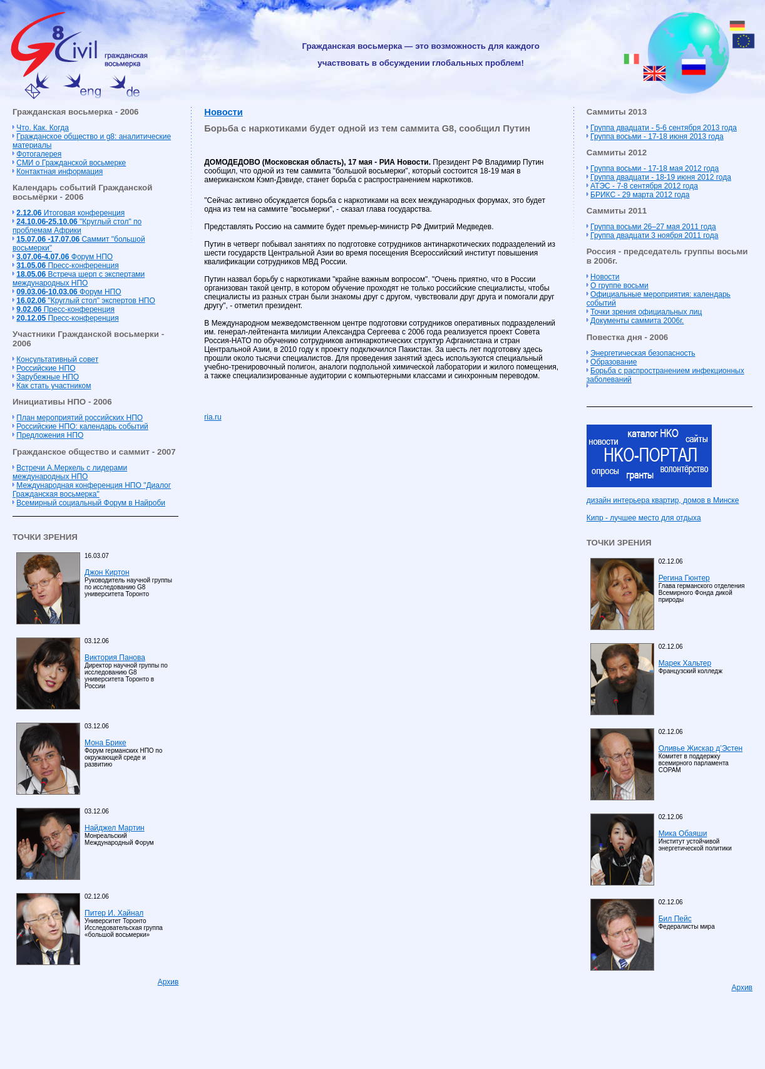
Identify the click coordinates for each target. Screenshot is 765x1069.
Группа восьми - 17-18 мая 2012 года (654, 168)
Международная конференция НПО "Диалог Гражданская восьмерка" (92, 489)
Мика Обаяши (683, 833)
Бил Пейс (675, 918)
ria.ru (212, 417)
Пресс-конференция (67, 265)
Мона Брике (105, 742)
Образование (613, 362)
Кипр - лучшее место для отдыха (644, 518)
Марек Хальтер (685, 663)
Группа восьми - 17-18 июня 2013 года (657, 136)
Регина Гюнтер (684, 578)
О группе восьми (619, 285)
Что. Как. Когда (42, 127)
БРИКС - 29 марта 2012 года (639, 194)
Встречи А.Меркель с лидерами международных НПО (70, 472)
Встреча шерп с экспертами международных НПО (79, 278)
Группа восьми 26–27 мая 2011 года (653, 226)
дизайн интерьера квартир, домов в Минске (663, 500)
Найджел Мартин (115, 828)
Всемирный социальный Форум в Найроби (90, 502)
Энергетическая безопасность (643, 353)
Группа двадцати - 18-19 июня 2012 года (660, 177)
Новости (223, 112)
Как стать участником (53, 385)
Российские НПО (45, 368)
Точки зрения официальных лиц (646, 311)
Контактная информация (59, 171)
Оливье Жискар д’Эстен (700, 748)
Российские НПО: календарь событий (82, 426)
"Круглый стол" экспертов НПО (85, 300)
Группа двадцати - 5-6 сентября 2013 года (663, 127)
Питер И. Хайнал (114, 913)
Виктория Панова (115, 657)
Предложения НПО (49, 435)
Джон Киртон (107, 572)
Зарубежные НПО (47, 377)
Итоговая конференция (70, 213)
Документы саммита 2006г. (637, 320)
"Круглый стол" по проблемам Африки (77, 226)
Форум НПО (64, 256)
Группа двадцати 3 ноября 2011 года (654, 235)
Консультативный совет (57, 359)
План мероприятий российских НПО (79, 417)
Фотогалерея (38, 154)
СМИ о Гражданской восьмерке (71, 162)
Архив (168, 982)
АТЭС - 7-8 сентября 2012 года (644, 186)
